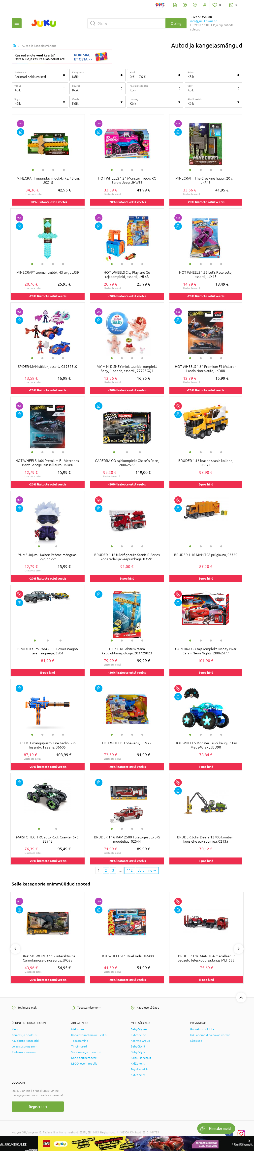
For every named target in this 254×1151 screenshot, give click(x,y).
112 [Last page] (130, 870)
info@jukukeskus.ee (203, 21)
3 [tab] (53, 170)
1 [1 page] (99, 870)
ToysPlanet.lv (139, 1069)
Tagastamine (79, 1041)
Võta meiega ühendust (86, 1052)
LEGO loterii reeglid (84, 1063)
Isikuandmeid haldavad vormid (210, 1035)
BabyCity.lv (138, 1052)
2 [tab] (43, 170)
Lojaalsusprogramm (24, 1046)
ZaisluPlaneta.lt (141, 1058)
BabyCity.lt (138, 1046)
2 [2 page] (106, 870)
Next (239, 949)
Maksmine (78, 1029)
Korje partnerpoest (83, 1058)
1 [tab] (33, 170)
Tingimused (79, 1046)
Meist (15, 1029)
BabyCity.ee (139, 1029)
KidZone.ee (138, 1035)
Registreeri (38, 1106)
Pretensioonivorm (23, 1052)
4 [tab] (64, 170)
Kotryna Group (140, 1041)
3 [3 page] (113, 870)
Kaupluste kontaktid (25, 1041)
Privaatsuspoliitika (202, 1029)
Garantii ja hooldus (24, 1035)
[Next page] (147, 870)
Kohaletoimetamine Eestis (88, 1035)
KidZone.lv (138, 1075)
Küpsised (196, 1041)
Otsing (176, 23)
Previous (15, 949)
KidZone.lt (138, 1063)
